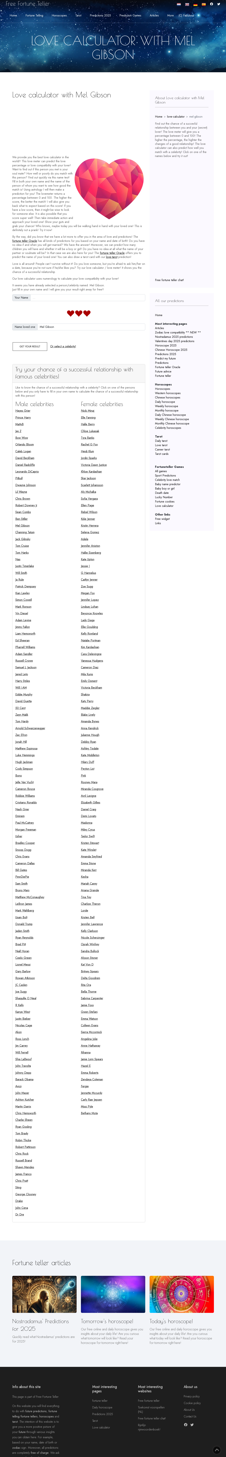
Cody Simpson (24, 769)
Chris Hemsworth (25, 1113)
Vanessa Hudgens (92, 661)
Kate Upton (87, 559)
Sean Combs (23, 512)
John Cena (21, 1208)
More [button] (170, 15)
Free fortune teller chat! (169, 280)
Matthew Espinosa (26, 748)
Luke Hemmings (25, 755)
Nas (17, 559)
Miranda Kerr (89, 870)
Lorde (84, 910)
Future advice (163, 371)
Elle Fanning (88, 417)
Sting (18, 1187)
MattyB (19, 424)
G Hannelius (88, 573)
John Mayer (22, 1093)
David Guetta (23, 701)
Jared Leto (21, 674)
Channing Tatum (25, 532)
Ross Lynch (22, 1039)
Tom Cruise (22, 546)
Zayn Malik (21, 715)
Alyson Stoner (89, 958)
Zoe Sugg (87, 586)
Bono (18, 775)
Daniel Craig (88, 809)
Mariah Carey (89, 883)
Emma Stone (88, 863)
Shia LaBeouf (23, 1059)
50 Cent (20, 708)
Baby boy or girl (165, 488)
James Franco (23, 1174)
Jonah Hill (21, 742)
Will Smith (21, 573)
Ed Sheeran (22, 640)
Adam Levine (23, 620)
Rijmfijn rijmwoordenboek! (149, 1427)
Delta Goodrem (90, 978)
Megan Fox (88, 593)
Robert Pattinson (25, 1147)
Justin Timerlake (24, 566)
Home (13, 15)
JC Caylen (21, 985)
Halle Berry (88, 424)
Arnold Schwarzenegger (30, 728)
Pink (83, 775)
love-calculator (176, 117)
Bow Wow (21, 438)
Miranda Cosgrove (92, 789)
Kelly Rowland (89, 633)
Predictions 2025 (165, 354)
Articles (159, 328)
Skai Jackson (88, 478)
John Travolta (23, 1066)
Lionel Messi (23, 964)
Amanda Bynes (90, 721)
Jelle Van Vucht (24, 782)
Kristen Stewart (90, 843)
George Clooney (25, 1194)
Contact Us (190, 1416)
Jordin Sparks (89, 458)
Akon (18, 1032)
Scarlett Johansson (92, 485)
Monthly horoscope (166, 410)
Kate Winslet (88, 850)
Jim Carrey (21, 1046)
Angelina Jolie (89, 1039)
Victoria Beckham (91, 688)
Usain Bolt (21, 917)
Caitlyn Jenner (89, 579)
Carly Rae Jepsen (91, 1100)
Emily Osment (89, 681)
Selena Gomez (90, 532)
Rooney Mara (89, 782)
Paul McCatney (24, 823)
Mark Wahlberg (24, 910)
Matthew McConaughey (29, 897)
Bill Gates (21, 870)
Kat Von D (87, 964)
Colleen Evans (89, 1025)
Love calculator (164, 506)
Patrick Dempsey (25, 586)
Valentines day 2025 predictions (174, 341)
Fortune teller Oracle (167, 367)
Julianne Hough (90, 735)
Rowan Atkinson (25, 978)
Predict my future (165, 358)
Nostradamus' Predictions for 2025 (40, 1325)
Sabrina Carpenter (92, 998)
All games (161, 471)
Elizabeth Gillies (90, 802)
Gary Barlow (23, 971)
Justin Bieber (23, 1019)
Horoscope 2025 (166, 345)
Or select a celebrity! (63, 346)
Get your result (30, 346)
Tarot (95, 1421)
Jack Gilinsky (22, 539)
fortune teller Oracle (24, 241)
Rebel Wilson (89, 512)
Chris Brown (22, 499)
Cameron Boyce (25, 789)
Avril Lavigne (88, 796)
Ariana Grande (90, 890)
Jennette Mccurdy (91, 1093)
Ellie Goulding (89, 627)
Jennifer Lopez (90, 600)
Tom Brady (21, 1133)
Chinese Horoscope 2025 (171, 350)
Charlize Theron (90, 904)
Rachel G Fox (89, 444)
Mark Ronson (23, 607)
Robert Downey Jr (26, 505)
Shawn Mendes (24, 1167)
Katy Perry (87, 701)
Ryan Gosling (23, 1127)
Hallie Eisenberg (91, 553)
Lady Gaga (87, 620)
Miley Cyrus (88, 829)
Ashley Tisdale (90, 748)
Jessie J (85, 566)
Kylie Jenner (88, 519)
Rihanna (86, 1052)
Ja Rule (19, 579)
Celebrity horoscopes (168, 428)
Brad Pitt (20, 944)
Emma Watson (89, 1019)
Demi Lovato (88, 816)
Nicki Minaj (87, 411)
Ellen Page (87, 505)
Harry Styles (22, 681)
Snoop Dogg (23, 850)
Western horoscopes (168, 393)
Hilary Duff (87, 762)
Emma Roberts (89, 1073)
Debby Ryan (88, 742)
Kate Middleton (90, 755)
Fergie (85, 1086)
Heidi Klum (87, 451)
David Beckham (24, 458)
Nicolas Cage (23, 1025)
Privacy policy (192, 1396)
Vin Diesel (21, 613)
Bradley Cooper (25, 843)
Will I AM (21, 688)
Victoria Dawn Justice (94, 465)
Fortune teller (163, 376)
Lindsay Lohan (89, 607)
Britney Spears (90, 971)
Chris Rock (22, 1154)
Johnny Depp (23, 1073)
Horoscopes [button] (59, 15)
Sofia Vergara (89, 499)
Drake (19, 1201)
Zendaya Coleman (92, 1079)
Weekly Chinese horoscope (172, 419)
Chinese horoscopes (167, 397)
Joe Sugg (21, 992)
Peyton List (87, 769)
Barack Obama (24, 1079)
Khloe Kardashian (91, 471)
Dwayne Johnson (25, 485)
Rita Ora (86, 985)
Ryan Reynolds (24, 938)
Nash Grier (22, 809)
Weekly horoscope (166, 406)
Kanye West (22, 1012)
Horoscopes (162, 389)
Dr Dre (19, 1214)
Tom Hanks (22, 553)
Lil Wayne (21, 492)
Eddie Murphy (23, 694)
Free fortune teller (149, 1401)
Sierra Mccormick (91, 1032)
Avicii (18, 1086)
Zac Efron (21, 735)
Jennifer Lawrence (92, 924)
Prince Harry (23, 417)
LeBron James (23, 904)
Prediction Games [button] (130, 15)
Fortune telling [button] (34, 15)
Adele (84, 539)
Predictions (162, 363)
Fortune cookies (165, 501)
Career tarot (162, 449)
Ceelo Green (23, 958)
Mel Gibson (22, 525)
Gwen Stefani (89, 1012)
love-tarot (111, 257)
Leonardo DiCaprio (27, 471)
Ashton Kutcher (24, 1100)
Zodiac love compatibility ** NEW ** (178, 332)
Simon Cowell (23, 600)
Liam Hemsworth (25, 633)
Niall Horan (22, 951)
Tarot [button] (78, 15)
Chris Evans (22, 856)
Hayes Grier (22, 411)
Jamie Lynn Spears (92, 1059)
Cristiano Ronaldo (26, 802)
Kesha (84, 877)
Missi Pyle (87, 1106)
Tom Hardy (22, 721)
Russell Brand (23, 1160)
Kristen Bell (87, 917)
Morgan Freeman (25, 829)
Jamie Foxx (87, 1005)
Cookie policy (192, 1403)
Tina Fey (86, 897)
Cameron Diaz (89, 667)
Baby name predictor (167, 484)
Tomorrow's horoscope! (107, 1321)
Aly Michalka (88, 492)
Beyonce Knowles (92, 613)
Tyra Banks (87, 438)
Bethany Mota (89, 1113)
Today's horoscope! (171, 1321)
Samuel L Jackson (25, 667)
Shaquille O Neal (25, 998)
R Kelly (19, 1005)
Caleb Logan (23, 451)
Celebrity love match (167, 480)
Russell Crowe (24, 661)
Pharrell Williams (25, 647)
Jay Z (18, 431)
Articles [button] (154, 15)
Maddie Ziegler (90, 708)
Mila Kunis (87, 674)
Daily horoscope (165, 402)
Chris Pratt (21, 1181)
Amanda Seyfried (91, 856)
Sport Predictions (165, 475)
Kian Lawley (22, 593)
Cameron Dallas (25, 863)
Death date (162, 493)
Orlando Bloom (24, 444)
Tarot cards (162, 454)
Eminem (20, 816)
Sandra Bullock (90, 951)
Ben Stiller (21, 519)
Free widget (162, 519)
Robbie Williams (25, 796)
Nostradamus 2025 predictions (174, 337)
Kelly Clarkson (89, 931)
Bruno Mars (22, 890)
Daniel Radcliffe (25, 465)
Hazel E (86, 1066)
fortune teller (99, 1401)
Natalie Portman (90, 640)
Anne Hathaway (90, 1046)
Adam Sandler (24, 654)
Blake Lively (88, 715)
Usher (18, 836)
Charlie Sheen (24, 1120)
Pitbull (19, 478)
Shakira (85, 694)
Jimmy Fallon (22, 627)
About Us (189, 1410)
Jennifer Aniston (90, 546)
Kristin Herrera (89, 525)
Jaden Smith (22, 931)
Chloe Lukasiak (90, 431)
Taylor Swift (88, 836)
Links (158, 523)
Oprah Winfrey (90, 944)
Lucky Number (164, 497)
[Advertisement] (78, 125)
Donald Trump (24, 924)
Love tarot (161, 445)
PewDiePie (22, 877)
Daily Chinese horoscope (170, 415)
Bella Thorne (88, 992)
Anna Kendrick (90, 728)
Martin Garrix (23, 1106)
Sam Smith (21, 883)
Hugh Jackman (24, 762)
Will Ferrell (21, 1052)
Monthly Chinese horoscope (172, 423)
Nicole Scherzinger (93, 938)
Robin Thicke (23, 1140)
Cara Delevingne (91, 654)
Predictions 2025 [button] (100, 15)
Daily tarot (161, 441)
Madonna (86, 823)
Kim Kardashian (90, 647)
